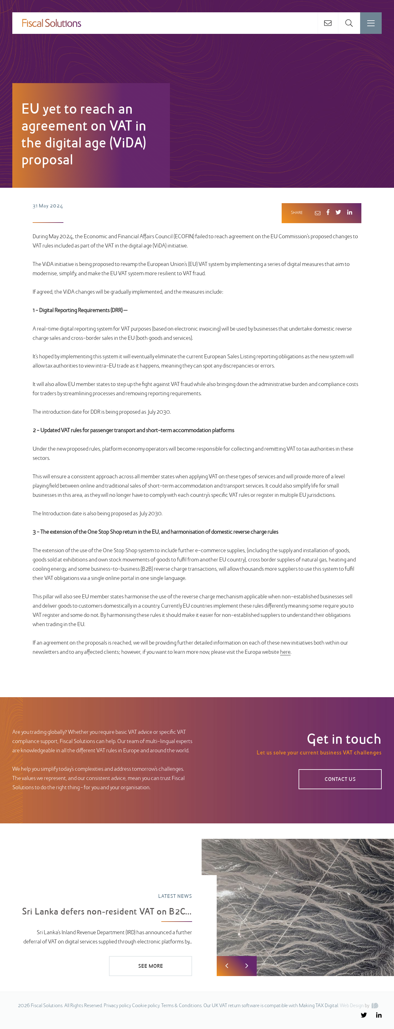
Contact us (340, 779)
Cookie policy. (146, 1005)
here (285, 652)
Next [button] (247, 966)
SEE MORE (150, 966)
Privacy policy (117, 1005)
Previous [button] (227, 966)
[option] (197, 907)
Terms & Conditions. (182, 1005)
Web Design (352, 1005)
